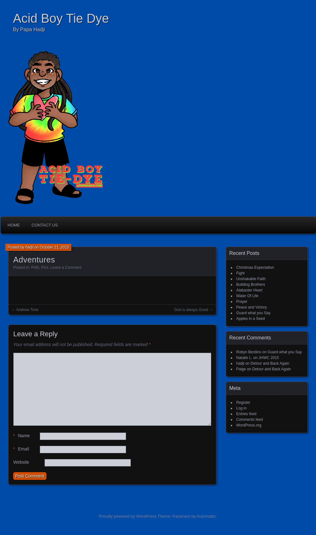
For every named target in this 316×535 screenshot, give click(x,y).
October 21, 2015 (54, 247)
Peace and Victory (251, 307)
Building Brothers (250, 284)
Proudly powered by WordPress (127, 516)
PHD (35, 267)
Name (21, 435)
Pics (45, 267)
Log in (241, 408)
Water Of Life (247, 296)
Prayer (241, 301)
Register (243, 402)
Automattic (206, 516)
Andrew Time (27, 310)
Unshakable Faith (251, 279)
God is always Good (191, 310)
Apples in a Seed (250, 318)
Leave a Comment (65, 267)
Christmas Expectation (255, 267)
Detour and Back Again (269, 363)
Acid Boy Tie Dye (61, 18)
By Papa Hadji (29, 29)
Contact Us (45, 225)
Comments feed (249, 419)
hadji (29, 247)
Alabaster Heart (249, 290)
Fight (240, 273)
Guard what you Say (253, 313)
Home (14, 225)
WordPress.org (248, 425)
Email (21, 449)
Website (21, 462)
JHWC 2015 (269, 358)
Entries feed (246, 414)
